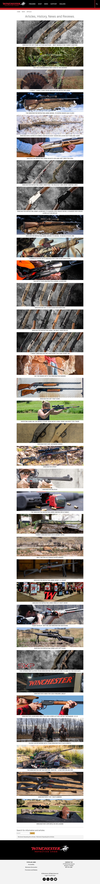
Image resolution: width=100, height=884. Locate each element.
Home (18, 11)
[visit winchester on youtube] (51, 879)
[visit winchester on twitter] (48, 879)
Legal (46, 875)
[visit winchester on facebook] (44, 879)
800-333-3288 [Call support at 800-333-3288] (68, 867)
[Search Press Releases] (23, 833)
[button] (32, 4)
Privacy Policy (52, 875)
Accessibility (31, 864)
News (23, 11)
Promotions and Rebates (31, 870)
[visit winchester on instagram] (55, 879)
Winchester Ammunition (31, 867)
